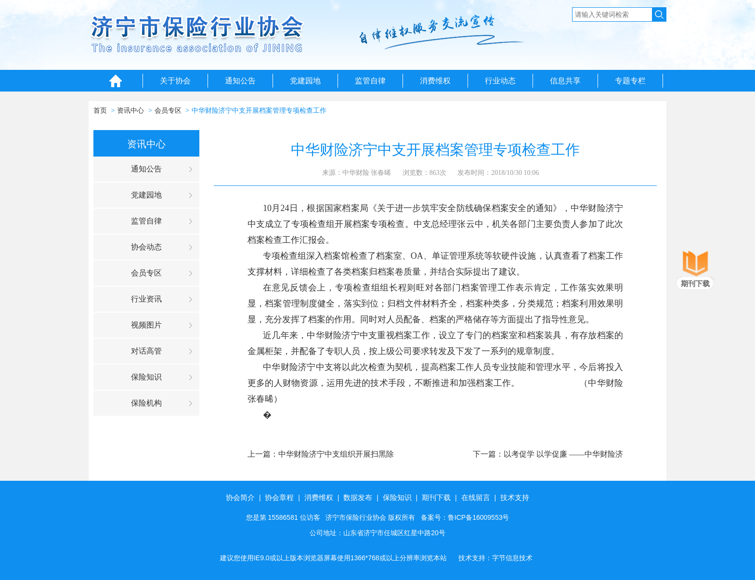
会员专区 (168, 110)
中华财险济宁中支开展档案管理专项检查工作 (259, 110)
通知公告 (240, 81)
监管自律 (370, 81)
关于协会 (175, 81)
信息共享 (565, 81)
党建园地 (305, 81)
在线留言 (475, 497)
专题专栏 (630, 81)
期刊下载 (436, 497)
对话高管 (146, 351)
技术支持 (514, 497)
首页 (100, 110)
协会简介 (240, 497)
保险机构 (146, 403)
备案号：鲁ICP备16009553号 (465, 517)
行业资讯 (146, 299)
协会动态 (146, 247)
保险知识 (146, 377)
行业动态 (500, 81)
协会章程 (279, 497)
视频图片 (146, 325)
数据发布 (357, 497)
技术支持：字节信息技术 (495, 558)
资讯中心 (130, 110)
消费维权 (435, 81)
